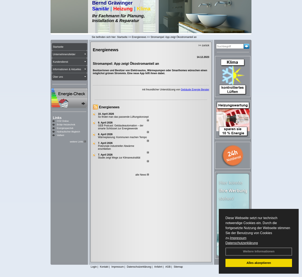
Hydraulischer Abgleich (68, 131)
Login (94, 266)
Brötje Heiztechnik (66, 124)
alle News (142, 174)
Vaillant (60, 135)
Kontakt (104, 266)
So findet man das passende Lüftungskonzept (123, 116)
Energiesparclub (65, 128)
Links (57, 118)
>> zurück (203, 45)
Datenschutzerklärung (241, 243)
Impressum (238, 238)
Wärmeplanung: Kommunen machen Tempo (122, 137)
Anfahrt (158, 266)
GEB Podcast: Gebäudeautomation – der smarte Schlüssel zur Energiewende (120, 127)
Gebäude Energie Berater (195, 89)
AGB (168, 266)
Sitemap (178, 266)
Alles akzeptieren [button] (258, 263)
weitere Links (78, 141)
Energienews (109, 107)
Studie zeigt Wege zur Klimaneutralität (119, 157)
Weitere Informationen (259, 251)
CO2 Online (63, 121)
